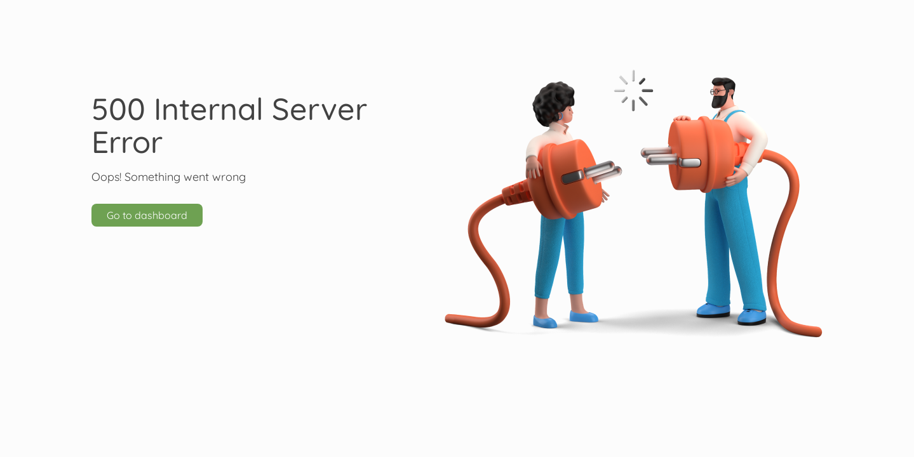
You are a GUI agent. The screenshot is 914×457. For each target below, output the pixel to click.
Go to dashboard (147, 215)
